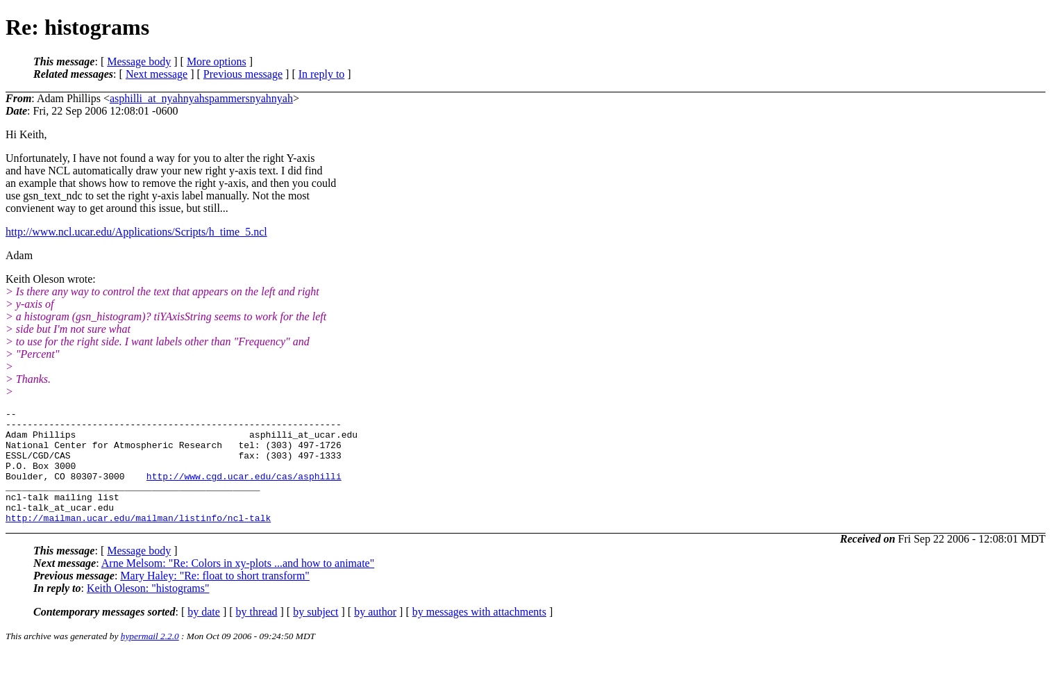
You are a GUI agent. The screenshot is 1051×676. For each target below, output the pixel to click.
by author (375, 635)
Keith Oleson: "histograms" (148, 611)
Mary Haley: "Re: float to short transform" (215, 598)
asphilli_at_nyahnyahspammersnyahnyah (201, 98)
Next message (156, 74)
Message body (139, 61)
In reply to (322, 74)
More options (216, 61)
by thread (257, 635)
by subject (315, 635)
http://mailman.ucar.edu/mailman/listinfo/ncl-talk (138, 540)
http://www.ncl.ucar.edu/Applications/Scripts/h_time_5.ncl (136, 232)
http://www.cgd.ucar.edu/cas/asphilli (244, 490)
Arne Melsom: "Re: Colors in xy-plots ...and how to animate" (237, 586)
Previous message (243, 74)
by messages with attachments (479, 635)
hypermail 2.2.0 (150, 659)
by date (203, 635)
